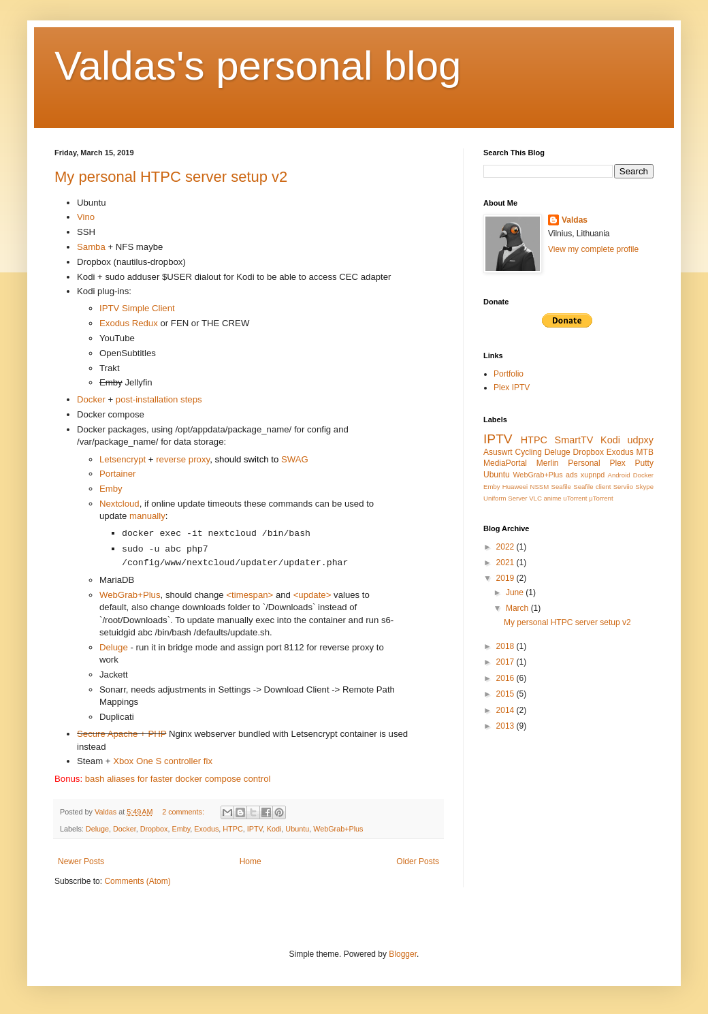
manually (147, 516)
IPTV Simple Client (137, 308)
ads (571, 475)
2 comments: (184, 812)
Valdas (575, 220)
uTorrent (575, 498)
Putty (644, 463)
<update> (312, 595)
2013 (506, 726)
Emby (111, 489)
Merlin (547, 463)
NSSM (539, 486)
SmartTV (574, 439)
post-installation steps (159, 399)
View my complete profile (593, 249)
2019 (506, 578)
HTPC (232, 829)
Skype (644, 486)
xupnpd (593, 475)
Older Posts (417, 861)
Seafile (561, 486)
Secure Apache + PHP (121, 734)
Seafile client (592, 486)
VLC (535, 498)
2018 (506, 646)
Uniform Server (505, 498)
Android (619, 475)
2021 (506, 562)
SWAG (294, 459)
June (516, 592)
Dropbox (154, 829)
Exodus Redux (128, 323)
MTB (645, 452)
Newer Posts (81, 861)
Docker (91, 399)
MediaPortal (505, 463)
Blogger (403, 954)
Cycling (528, 452)
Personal (584, 463)
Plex (617, 463)
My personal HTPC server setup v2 (170, 176)
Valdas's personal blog (257, 66)
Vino (86, 217)
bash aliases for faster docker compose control (178, 779)
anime (553, 498)
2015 (506, 694)
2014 (506, 710)
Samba (91, 247)
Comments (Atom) (137, 881)
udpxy (641, 439)
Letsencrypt (122, 459)
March (518, 608)
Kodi (274, 829)
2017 (506, 662)
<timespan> (249, 595)
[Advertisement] (544, 804)
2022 (506, 547)
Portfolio (509, 374)
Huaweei (515, 486)
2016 (506, 678)
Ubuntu (297, 829)
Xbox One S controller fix (162, 761)
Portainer (117, 474)
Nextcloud (119, 503)
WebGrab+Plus (130, 595)
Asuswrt (498, 452)
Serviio (623, 486)
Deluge (113, 647)
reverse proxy (183, 459)
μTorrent (601, 498)
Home (250, 861)
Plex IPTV (512, 387)
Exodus (206, 829)
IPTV (255, 829)
